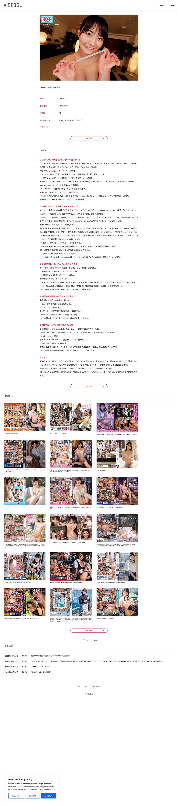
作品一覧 (171, 5)
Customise (16, 796)
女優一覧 (162, 5)
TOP (76, 744)
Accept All (48, 796)
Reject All (32, 796)
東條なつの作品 (89, 141)
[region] (32, 788)
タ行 (92, 744)
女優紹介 (84, 744)
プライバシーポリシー (102, 791)
